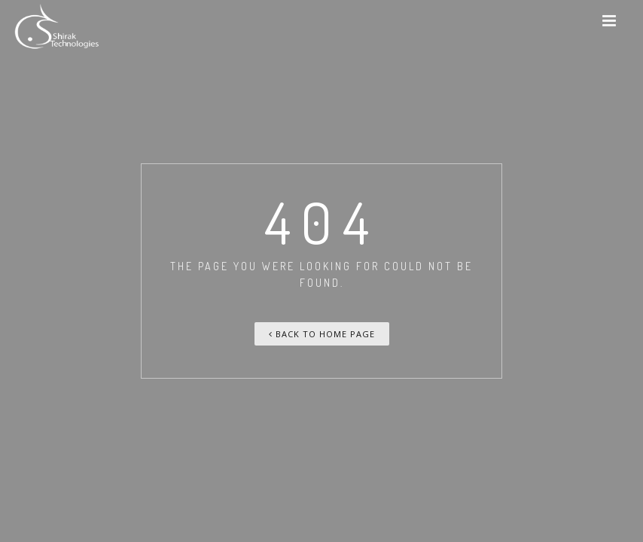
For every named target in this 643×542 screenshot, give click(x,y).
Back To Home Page (322, 334)
